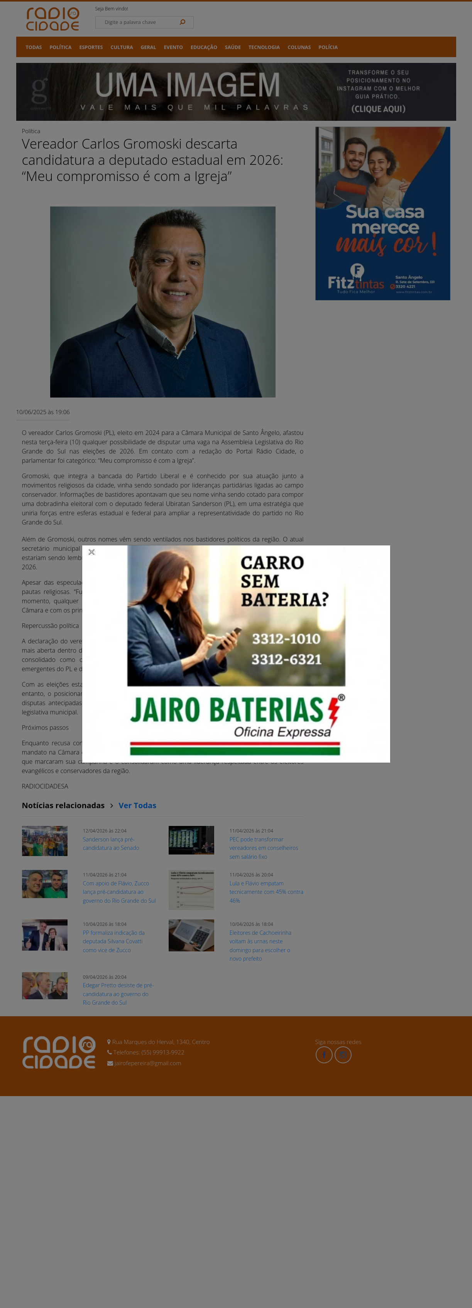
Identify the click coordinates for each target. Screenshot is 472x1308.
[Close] (92, 551)
